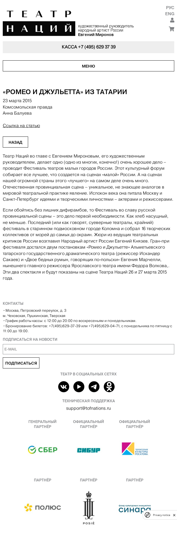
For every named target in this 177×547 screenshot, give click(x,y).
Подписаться (21, 363)
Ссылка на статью (21, 125)
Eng (169, 13)
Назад (15, 142)
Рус (170, 7)
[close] (174, 515)
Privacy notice (161, 515)
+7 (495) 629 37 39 (97, 47)
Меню (88, 66)
